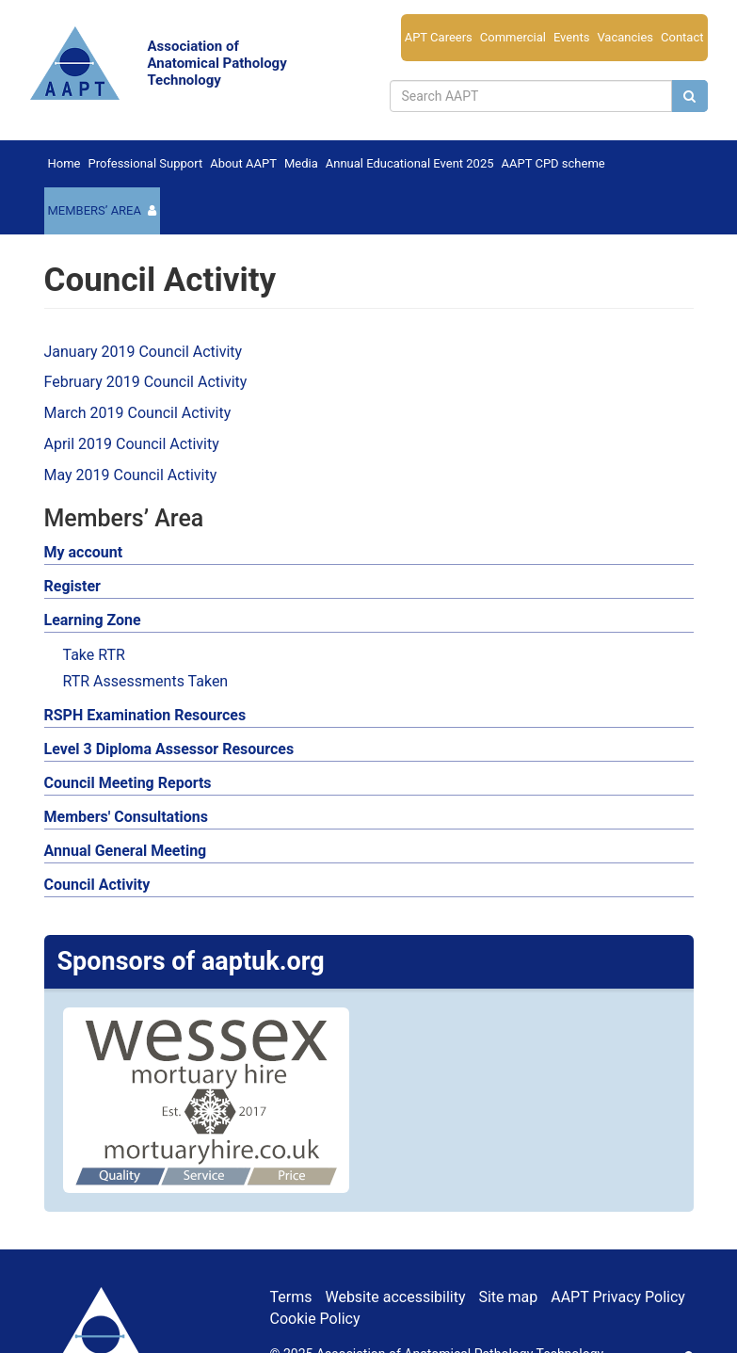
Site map (507, 1297)
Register (72, 586)
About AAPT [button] (243, 163)
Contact (682, 37)
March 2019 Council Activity (138, 413)
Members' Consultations (126, 817)
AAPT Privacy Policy (618, 1297)
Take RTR (94, 655)
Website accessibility (395, 1297)
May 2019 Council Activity (130, 475)
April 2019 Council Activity (131, 444)
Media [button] (301, 163)
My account (83, 552)
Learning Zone (92, 620)
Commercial (513, 37)
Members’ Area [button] (95, 210)
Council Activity (97, 885)
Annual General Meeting (125, 851)
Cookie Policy (315, 1319)
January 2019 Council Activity (143, 352)
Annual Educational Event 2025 (410, 163)
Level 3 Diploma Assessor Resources (169, 749)
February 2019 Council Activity (146, 382)
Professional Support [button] (145, 163)
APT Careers (439, 37)
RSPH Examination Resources (145, 715)
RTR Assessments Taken (146, 681)
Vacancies (625, 37)
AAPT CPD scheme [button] (553, 163)
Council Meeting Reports (128, 783)
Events (571, 37)
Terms (291, 1297)
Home (64, 163)
